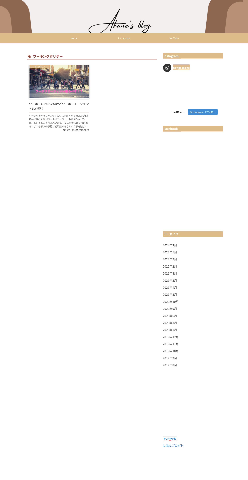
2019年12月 (171, 337)
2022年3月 (170, 259)
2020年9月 (170, 308)
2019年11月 (171, 344)
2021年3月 (170, 294)
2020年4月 (170, 329)
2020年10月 (171, 301)
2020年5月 (170, 322)
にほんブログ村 (173, 445)
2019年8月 (170, 365)
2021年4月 (170, 287)
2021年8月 (170, 273)
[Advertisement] (193, 402)
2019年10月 (171, 351)
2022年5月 (170, 252)
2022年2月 (170, 266)
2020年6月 (170, 316)
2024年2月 (170, 245)
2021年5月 (170, 280)
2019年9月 (170, 358)
